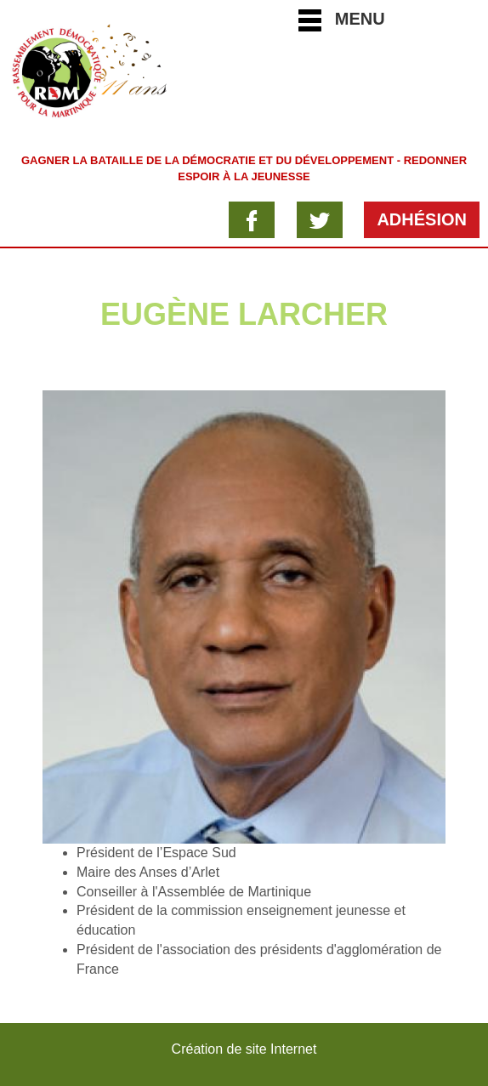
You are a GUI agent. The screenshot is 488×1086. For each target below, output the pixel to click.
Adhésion (422, 219)
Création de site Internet (244, 1049)
